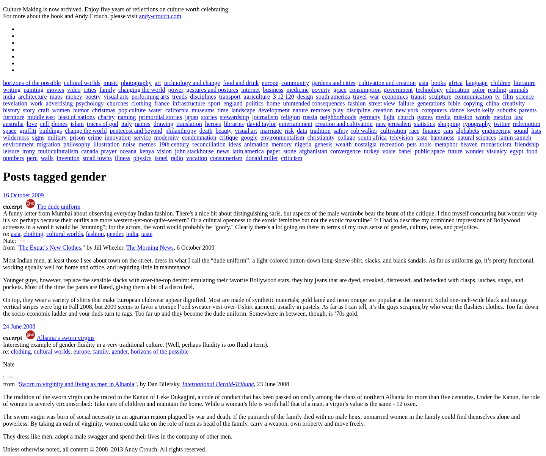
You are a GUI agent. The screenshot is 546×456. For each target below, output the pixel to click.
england (233, 103)
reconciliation (209, 144)
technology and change (192, 83)
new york (407, 110)
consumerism (226, 158)
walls (47, 158)
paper (274, 151)
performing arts (150, 96)
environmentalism (282, 137)
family (107, 89)
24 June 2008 (19, 326)
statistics (424, 124)
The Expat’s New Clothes (50, 247)
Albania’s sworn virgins (66, 338)
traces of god (102, 124)
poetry (93, 96)
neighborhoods (338, 117)
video (74, 89)
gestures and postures (212, 89)
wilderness (16, 137)
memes (146, 144)
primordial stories (160, 117)
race (414, 130)
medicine (297, 89)
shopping (449, 124)
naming (127, 117)
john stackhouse (194, 151)
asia (423, 83)
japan (191, 117)
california (176, 110)
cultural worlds (82, 83)
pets (412, 144)
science (525, 96)
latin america (248, 151)
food (531, 151)
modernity (166, 137)
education (457, 89)
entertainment (295, 124)
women (61, 110)
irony (28, 151)
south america (333, 96)
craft (43, 110)
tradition (320, 130)
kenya (147, 151)
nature (300, 110)
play (338, 110)
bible (454, 103)
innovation (117, 137)
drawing (163, 124)
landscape (243, 110)
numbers (13, 158)
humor (81, 110)
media (443, 117)
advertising (59, 103)
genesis (324, 144)
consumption (365, 89)
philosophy (76, 144)
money (74, 96)
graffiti (28, 130)
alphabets (467, 130)
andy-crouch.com (160, 16)
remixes (320, 110)
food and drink (241, 83)
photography (136, 83)
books (438, 83)
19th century (174, 144)
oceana (127, 151)
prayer (109, 151)
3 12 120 (283, 96)
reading (497, 89)
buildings (50, 130)
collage (346, 137)
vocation (196, 158)
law (518, 117)
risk (289, 130)
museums (202, 110)
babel (405, 151)
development (274, 110)
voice (388, 151)
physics (142, 158)
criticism (291, 158)
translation (189, 124)
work (36, 103)
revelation (15, 103)
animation (256, 144)
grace (340, 89)
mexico (502, 117)
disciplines (203, 96)
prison (77, 137)
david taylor (261, 124)
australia (13, 124)
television (401, 137)
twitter (502, 124)
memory (281, 144)
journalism (265, 117)
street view (382, 103)
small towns (97, 158)
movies (55, 89)
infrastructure (189, 103)
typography (477, 124)
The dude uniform (59, 206)
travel (360, 96)
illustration (106, 144)
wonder (474, 151)
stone (289, 151)
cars (448, 130)
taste (421, 137)
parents (528, 110)
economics (395, 96)
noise (129, 144)
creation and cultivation (344, 124)
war (374, 96)
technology (429, 89)
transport (230, 96)
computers (434, 110)
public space (430, 151)
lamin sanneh (515, 137)
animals (518, 89)
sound (521, 130)
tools (425, 144)
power (175, 89)
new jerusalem (393, 124)
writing (11, 89)
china (492, 103)
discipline (358, 110)
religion (290, 117)
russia (310, 117)
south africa (372, 137)
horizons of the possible (32, 83)
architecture (32, 96)
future (455, 151)
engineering (496, 130)
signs (38, 137)
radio (177, 158)
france (161, 103)
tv (497, 96)
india (9, 96)
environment (18, 144)
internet (250, 89)
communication (473, 96)
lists (536, 130)
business (273, 89)
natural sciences (476, 137)
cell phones (53, 124)
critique (229, 137)
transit (418, 96)
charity (106, 117)
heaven (468, 144)
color (478, 89)
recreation (392, 144)
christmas (103, 110)
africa (456, 83)
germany (369, 117)
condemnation (199, 137)
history (11, 110)
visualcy (496, 151)
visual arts (116, 96)
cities (89, 89)
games (425, 117)
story (29, 110)
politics (255, 103)
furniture (13, 117)
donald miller (262, 158)
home (273, 103)
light (388, 117)
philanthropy (180, 130)
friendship (527, 144)
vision (164, 151)
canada (89, 151)
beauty (223, 130)
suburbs (506, 110)
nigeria (303, 144)
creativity (513, 103)
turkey (371, 151)
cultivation (393, 130)
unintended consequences (314, 103)
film (508, 96)
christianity (321, 137)
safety (341, 130)
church (406, 117)
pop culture (132, 110)
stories (209, 117)
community (295, 83)
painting (33, 89)
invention (67, 158)
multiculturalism (58, 151)
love (32, 124)
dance (457, 110)
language (477, 83)
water (155, 110)
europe (270, 83)
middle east (41, 117)
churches (118, 103)
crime (95, 137)
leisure (11, 151)
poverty (321, 89)
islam (77, 124)
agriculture (257, 96)
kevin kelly (480, 110)
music (111, 83)
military (57, 137)
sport (214, 103)
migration (48, 144)
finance (431, 130)
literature (524, 83)
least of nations (76, 117)
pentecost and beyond (136, 130)
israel (161, 158)
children (500, 83)
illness (122, 158)
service (142, 137)
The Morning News (150, 247)
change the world (86, 130)
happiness (442, 137)
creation (383, 110)
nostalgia (366, 144)
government (398, 89)
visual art (246, 130)
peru (32, 158)
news (223, 151)
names (143, 124)
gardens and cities (334, 83)
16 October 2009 (23, 195)
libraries (234, 124)
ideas (235, 144)
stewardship (234, 117)
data (302, 130)
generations (431, 103)
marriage (271, 130)
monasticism (496, 144)
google (249, 137)
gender (115, 234)
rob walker (364, 130)
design (305, 96)
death (206, 130)
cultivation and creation (387, 83)
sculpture (440, 96)
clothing (141, 103)
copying (473, 103)
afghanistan (313, 151)
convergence (345, 151)
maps (56, 96)
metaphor (446, 144)
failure (406, 103)
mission (462, 117)
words (482, 117)
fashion (357, 103)
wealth (344, 144)
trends (179, 96)
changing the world (141, 89)
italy (126, 124)
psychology (90, 103)
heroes (213, 124)
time (223, 110)
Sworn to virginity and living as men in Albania (77, 384)
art (158, 83)
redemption (526, 124)
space (10, 130)
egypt (517, 151)
